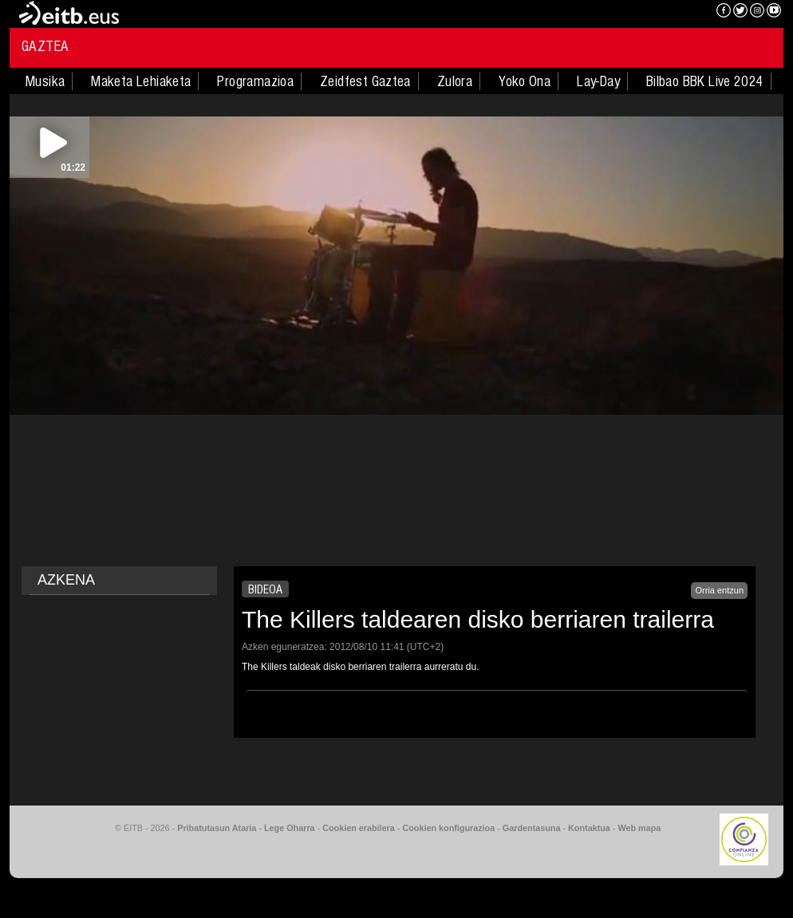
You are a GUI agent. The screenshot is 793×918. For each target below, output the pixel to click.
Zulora (454, 81)
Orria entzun (719, 590)
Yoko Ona (524, 81)
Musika (45, 81)
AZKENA (66, 580)
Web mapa (639, 828)
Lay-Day (598, 81)
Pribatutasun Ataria (216, 828)
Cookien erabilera (358, 828)
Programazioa (255, 81)
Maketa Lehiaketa (141, 81)
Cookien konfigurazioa (448, 828)
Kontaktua (589, 828)
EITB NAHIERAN (646, 12)
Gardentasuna (532, 828)
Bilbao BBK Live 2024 (704, 81)
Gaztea (45, 46)
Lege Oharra (289, 828)
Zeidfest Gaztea (365, 81)
